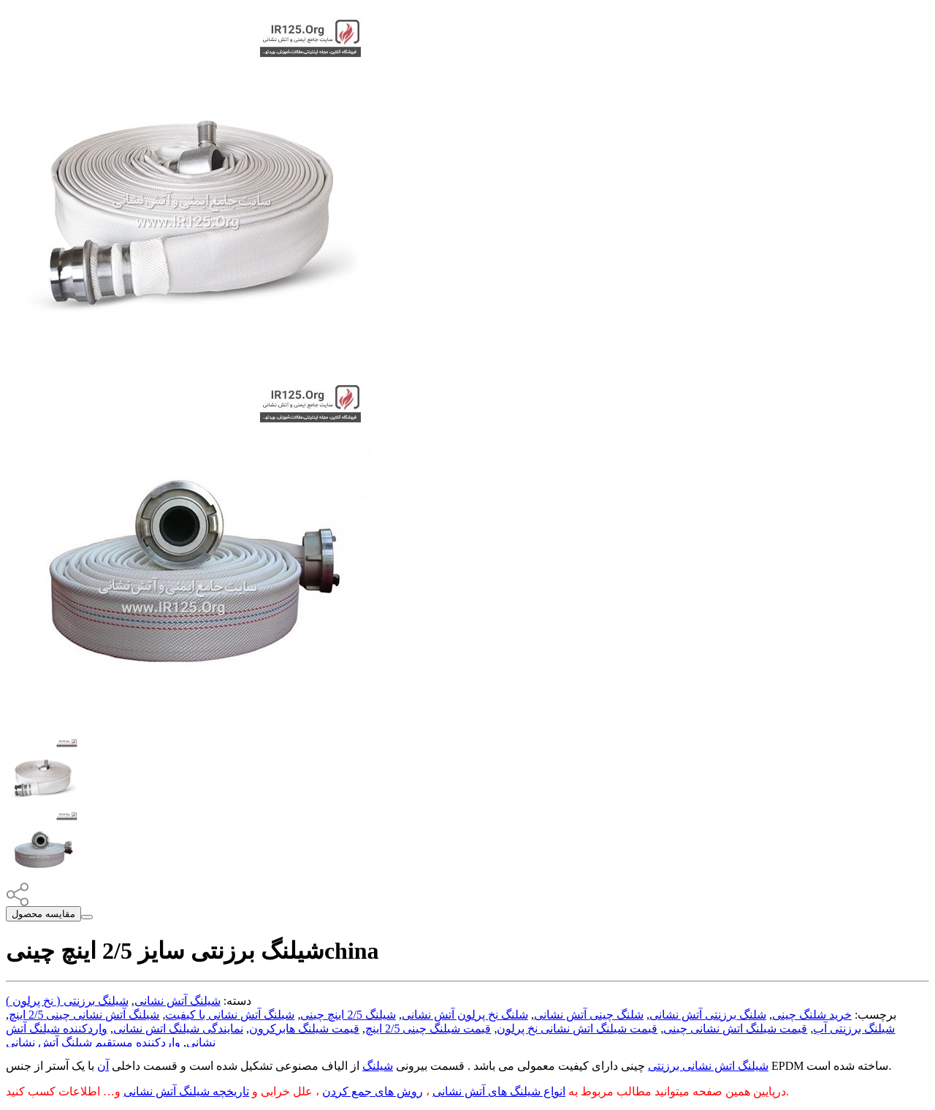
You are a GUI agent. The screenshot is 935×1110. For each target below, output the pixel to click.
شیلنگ (377, 1066)
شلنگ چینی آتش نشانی (589, 1014)
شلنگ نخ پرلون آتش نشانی (465, 1014)
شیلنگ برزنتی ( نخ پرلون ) (67, 1001)
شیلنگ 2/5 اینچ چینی (347, 1014)
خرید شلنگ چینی (812, 1014)
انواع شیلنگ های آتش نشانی (498, 1091)
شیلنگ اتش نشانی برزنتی (708, 1066)
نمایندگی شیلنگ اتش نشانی (178, 1028)
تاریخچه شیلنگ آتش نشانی (186, 1091)
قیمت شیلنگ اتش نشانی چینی (735, 1028)
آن (103, 1066)
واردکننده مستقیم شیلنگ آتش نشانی (93, 1042)
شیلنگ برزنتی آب (854, 1028)
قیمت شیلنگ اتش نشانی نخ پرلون (577, 1028)
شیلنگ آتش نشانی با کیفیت (229, 1014)
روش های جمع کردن (372, 1091)
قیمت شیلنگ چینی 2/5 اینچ (428, 1028)
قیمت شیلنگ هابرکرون (304, 1028)
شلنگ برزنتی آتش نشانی (707, 1014)
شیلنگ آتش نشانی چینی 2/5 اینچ (84, 1014)
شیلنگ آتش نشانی (177, 1001)
